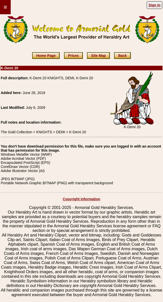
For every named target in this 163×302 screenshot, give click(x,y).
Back (122, 56)
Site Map (98, 56)
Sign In (154, 5)
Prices (73, 56)
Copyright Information (81, 199)
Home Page (46, 56)
